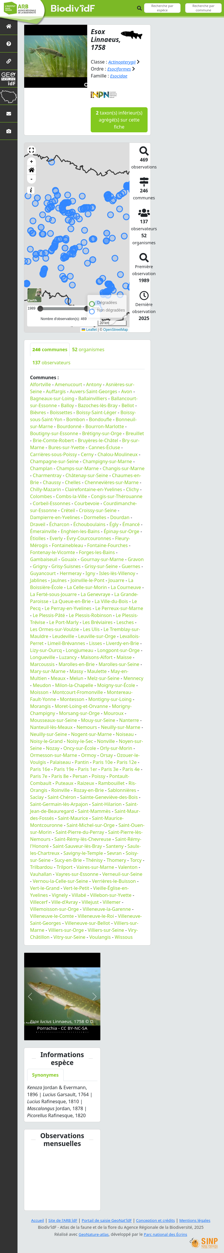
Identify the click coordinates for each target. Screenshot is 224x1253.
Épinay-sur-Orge (121, 531)
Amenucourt (68, 384)
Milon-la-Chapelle (74, 685)
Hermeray (71, 573)
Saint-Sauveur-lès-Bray (77, 846)
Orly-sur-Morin (116, 748)
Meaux (58, 678)
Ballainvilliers (92, 398)
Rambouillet (111, 783)
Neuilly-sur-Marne (120, 727)
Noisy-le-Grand (46, 741)
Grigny (40, 566)
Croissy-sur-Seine (97, 510)
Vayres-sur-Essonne (77, 874)
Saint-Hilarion (107, 804)
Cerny (87, 454)
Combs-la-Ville (71, 496)
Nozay (52, 748)
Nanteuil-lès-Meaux (51, 727)
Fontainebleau (67, 545)
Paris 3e (109, 769)
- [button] (31, 178)
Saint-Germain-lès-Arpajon (59, 804)
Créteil (68, 510)
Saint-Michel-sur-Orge (90, 825)
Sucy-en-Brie (68, 860)
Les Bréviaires (98, 622)
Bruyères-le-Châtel (98, 440)
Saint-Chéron (62, 797)
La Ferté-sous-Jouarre (53, 594)
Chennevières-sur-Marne (112, 482)
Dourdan (120, 517)
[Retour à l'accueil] (9, 26)
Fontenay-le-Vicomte (52, 552)
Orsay (106, 755)
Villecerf (39, 902)
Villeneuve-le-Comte (52, 916)
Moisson (39, 692)
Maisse (124, 657)
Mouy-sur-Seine (98, 720)
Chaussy (52, 482)
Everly (56, 538)
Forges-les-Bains (97, 552)
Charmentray (47, 475)
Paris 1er (87, 769)
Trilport (65, 867)
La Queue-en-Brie (71, 601)
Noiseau (125, 734)
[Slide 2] (38, 1032)
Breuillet (135, 433)
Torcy (136, 860)
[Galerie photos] (9, 131)
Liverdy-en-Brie (122, 643)
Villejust (90, 902)
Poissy (98, 776)
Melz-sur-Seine (103, 678)
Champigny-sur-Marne (107, 461)
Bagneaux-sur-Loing (52, 398)
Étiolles (38, 538)
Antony (94, 384)
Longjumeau (79, 650)
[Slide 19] (73, 1032)
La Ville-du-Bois (111, 601)
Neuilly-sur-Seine (48, 734)
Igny (90, 573)
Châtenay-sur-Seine (86, 475)
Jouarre (116, 580)
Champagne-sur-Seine (54, 461)
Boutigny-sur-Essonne (54, 433)
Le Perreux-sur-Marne (119, 608)
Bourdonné (69, 426)
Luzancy (68, 657)
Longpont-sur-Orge (118, 650)
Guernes (131, 566)
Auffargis (56, 391)
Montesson (72, 699)
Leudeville (63, 636)
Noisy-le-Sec (79, 741)
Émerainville (43, 531)
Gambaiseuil (43, 559)
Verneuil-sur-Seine (122, 874)
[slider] (87, 308)
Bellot (127, 405)
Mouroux (113, 713)
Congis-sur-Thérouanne (117, 496)
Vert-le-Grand (45, 888)
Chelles (73, 482)
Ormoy (88, 755)
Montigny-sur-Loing (110, 699)
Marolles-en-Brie (77, 664)
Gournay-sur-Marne (102, 559)
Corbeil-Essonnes (51, 503)
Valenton (128, 867)
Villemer (112, 902)
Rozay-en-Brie (89, 790)
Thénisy (94, 860)
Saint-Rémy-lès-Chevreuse (82, 839)
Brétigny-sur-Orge (102, 433)
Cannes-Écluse (104, 447)
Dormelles (95, 517)
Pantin (82, 762)
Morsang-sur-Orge (79, 713)
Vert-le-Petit (76, 888)
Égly (113, 524)
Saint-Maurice (73, 818)
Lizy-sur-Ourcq (46, 650)
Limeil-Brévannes (66, 643)
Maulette (97, 671)
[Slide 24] (83, 1032)
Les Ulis (91, 629)
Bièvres (38, 412)
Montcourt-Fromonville (77, 692)
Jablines (38, 580)
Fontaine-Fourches (107, 545)
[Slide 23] (81, 1032)
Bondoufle (100, 419)
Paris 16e (40, 769)
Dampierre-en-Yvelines (55, 517)
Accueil (34, 1220)
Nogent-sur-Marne (91, 734)
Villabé (79, 895)
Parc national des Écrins (166, 1234)
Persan (80, 776)
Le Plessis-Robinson (90, 615)
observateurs (51, 362)
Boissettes (61, 412)
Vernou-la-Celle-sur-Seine (60, 881)
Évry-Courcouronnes (88, 538)
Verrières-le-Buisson (114, 881)
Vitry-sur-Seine (69, 937)
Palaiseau (60, 762)
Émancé (131, 524)
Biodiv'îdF (73, 9)
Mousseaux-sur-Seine (53, 720)
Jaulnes (59, 580)
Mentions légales (198, 1220)
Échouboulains (89, 524)
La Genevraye (95, 594)
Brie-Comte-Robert (53, 440)
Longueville (42, 657)
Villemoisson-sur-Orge (54, 909)
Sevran (114, 853)
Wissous (124, 937)
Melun (76, 678)
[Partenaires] (9, 61)
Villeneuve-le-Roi (96, 916)
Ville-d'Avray (64, 902)
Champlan (41, 468)
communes (49, 349)
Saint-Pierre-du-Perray (80, 832)
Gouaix (69, 559)
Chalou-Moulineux (117, 454)
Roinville (60, 790)
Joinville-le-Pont (87, 580)
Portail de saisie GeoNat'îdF (106, 1220)
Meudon (42, 685)
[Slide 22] (79, 1032)
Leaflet (89, 330)
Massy (76, 671)
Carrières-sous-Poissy (53, 454)
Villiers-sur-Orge (66, 930)
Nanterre (129, 720)
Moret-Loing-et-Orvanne (81, 706)
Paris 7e (38, 776)
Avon (126, 391)
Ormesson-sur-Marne (53, 755)
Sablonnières (122, 790)
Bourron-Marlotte (104, 426)
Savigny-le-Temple (83, 853)
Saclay (37, 797)
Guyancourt (43, 573)
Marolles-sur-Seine (119, 664)
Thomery (116, 860)
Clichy (132, 489)
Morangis (40, 706)
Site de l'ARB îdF (60, 1220)
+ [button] (31, 161)
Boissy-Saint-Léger (96, 412)
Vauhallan (41, 874)
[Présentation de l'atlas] (9, 43)
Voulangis (100, 937)
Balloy (67, 405)
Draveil (37, 524)
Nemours (86, 727)
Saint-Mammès (94, 811)
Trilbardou (41, 867)
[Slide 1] (36, 1032)
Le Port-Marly (64, 622)
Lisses (95, 643)
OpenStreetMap (115, 330)
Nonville (106, 741)
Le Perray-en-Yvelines (68, 608)
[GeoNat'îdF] (9, 78)
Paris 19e (64, 769)
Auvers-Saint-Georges (93, 391)
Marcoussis (42, 664)
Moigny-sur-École (116, 685)
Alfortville (40, 384)
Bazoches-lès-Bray (98, 405)
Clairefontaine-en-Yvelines (93, 489)
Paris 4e (130, 769)
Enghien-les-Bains (80, 531)
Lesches (125, 622)
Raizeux (85, 783)
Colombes (41, 496)
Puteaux (64, 783)
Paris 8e (60, 776)
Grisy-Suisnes (65, 566)
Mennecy (133, 678)
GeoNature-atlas (92, 1234)
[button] (31, 149)
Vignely (60, 895)
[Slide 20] (75, 1032)
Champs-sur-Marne (77, 468)
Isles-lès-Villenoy (117, 573)
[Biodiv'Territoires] (9, 96)
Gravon (136, 559)
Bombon (75, 419)
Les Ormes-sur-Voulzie (54, 629)
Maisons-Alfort (96, 657)
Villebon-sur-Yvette (111, 895)
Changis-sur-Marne (124, 468)
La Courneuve (126, 587)
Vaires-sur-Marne (95, 867)
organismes (88, 349)
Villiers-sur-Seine (106, 930)
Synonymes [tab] (45, 1075)
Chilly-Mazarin (45, 489)
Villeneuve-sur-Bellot (87, 923)
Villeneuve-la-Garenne (107, 909)
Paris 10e (103, 762)
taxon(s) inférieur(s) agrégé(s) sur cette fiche (119, 119)
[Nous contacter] (9, 113)
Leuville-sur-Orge (97, 636)
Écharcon (59, 524)
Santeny (115, 846)
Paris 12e (127, 762)
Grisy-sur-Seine (101, 566)
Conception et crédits (156, 1220)
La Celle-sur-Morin (87, 587)
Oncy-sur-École (79, 748)
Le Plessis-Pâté (49, 615)
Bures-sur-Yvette (66, 447)
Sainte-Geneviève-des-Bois (109, 797)
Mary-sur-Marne (48, 671)
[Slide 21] (77, 1032)
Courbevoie (86, 503)
